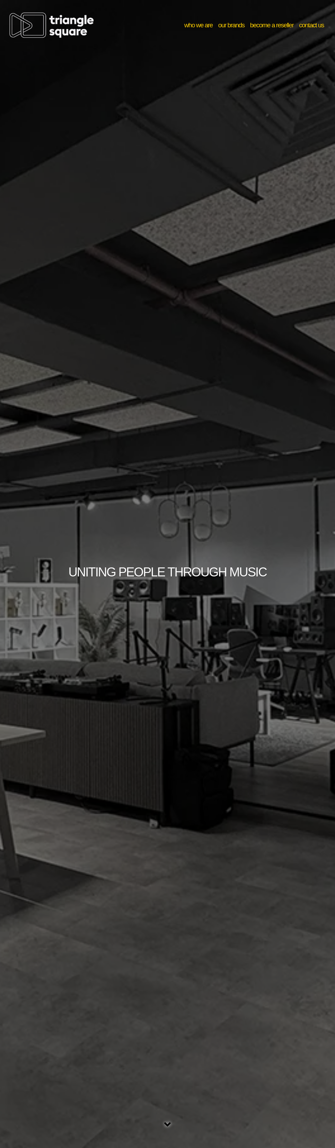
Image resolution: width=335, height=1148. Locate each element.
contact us (311, 25)
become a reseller (272, 25)
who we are (198, 25)
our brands (231, 25)
